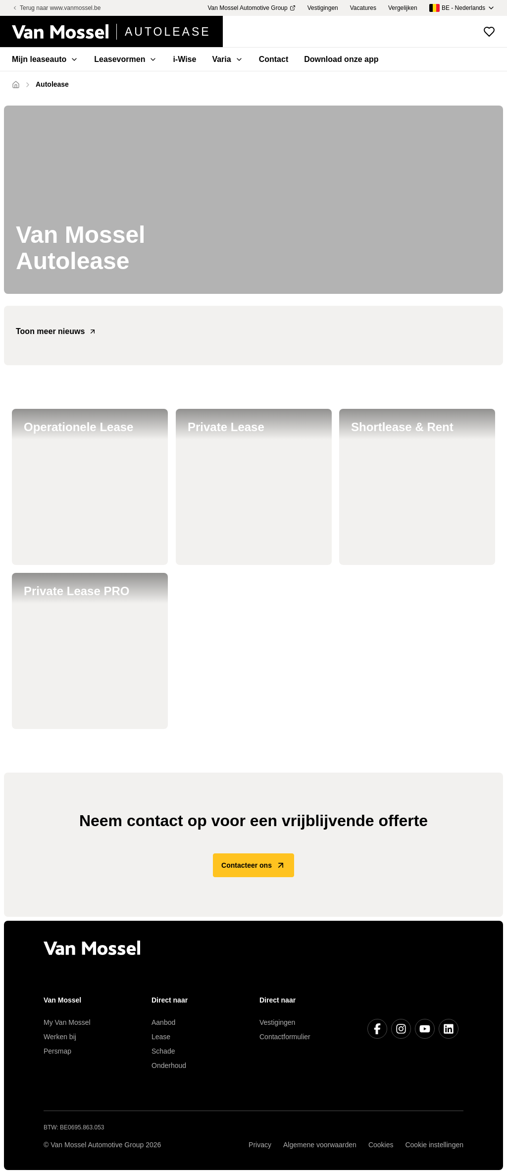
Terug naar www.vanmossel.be (56, 7)
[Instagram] (401, 1029)
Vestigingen (277, 1022)
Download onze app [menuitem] (341, 59)
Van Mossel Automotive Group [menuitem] (251, 7)
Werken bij (60, 1037)
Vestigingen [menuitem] (322, 7)
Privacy (260, 1145)
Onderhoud (169, 1065)
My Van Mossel (67, 1022)
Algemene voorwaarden (319, 1145)
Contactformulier (284, 1037)
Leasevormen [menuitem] (125, 59)
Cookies (381, 1145)
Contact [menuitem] (274, 59)
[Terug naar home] (117, 32)
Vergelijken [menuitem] (402, 7)
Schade (163, 1051)
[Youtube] (425, 1029)
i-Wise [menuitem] (184, 59)
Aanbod (163, 1022)
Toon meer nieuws (56, 331)
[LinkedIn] (448, 1029)
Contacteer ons (253, 865)
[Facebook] (377, 1029)
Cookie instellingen (434, 1145)
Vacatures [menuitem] (363, 7)
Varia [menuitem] (227, 59)
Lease (161, 1037)
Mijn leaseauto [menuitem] (45, 59)
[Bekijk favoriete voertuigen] (489, 32)
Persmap (57, 1051)
